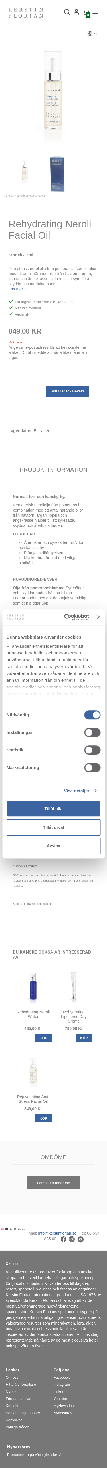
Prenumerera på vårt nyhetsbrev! (34, 1454)
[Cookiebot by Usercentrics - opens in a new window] (66, 617)
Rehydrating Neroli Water (33, 1014)
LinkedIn (61, 1391)
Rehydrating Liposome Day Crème (74, 1016)
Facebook (62, 1377)
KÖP (43, 1038)
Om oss (12, 1377)
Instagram (62, 1384)
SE (93, 33)
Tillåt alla (54, 808)
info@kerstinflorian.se (57, 1233)
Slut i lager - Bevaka (68, 391)
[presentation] (52, 375)
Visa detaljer (76, 790)
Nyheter (12, 1391)
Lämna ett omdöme (53, 1183)
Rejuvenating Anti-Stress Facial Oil (33, 1099)
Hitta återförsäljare (21, 1384)
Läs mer (18, 289)
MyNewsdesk (65, 1406)
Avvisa (53, 845)
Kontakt (12, 1406)
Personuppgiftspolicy (23, 1413)
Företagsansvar (18, 1399)
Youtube (60, 1399)
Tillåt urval (53, 827)
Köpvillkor (14, 1420)
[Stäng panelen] (98, 617)
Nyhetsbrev (63, 1413)
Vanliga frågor (17, 1427)
